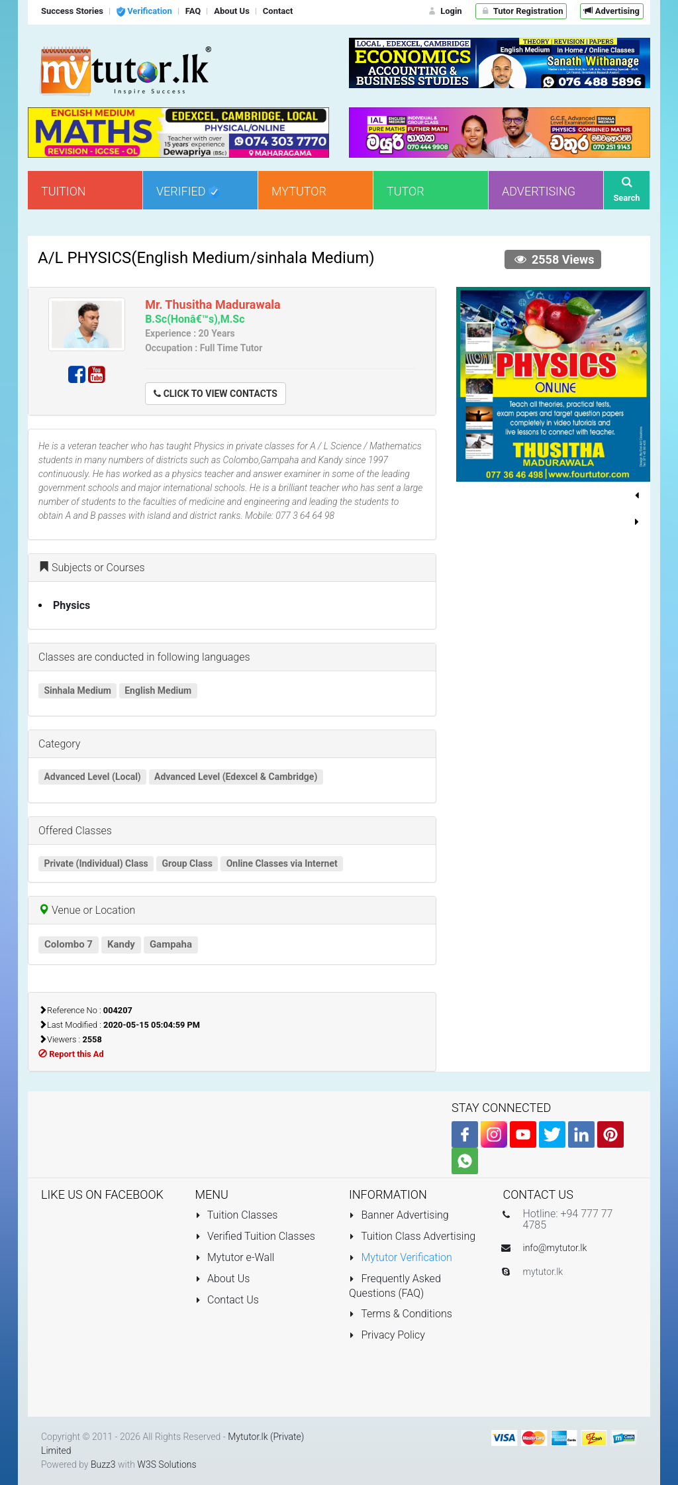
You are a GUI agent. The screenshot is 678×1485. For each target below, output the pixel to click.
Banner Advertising (399, 1215)
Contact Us (227, 1299)
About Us (222, 1278)
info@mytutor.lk (555, 1247)
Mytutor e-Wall (235, 1257)
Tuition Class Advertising (412, 1236)
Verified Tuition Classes (255, 1236)
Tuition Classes (236, 1215)
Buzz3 (103, 1464)
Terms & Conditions (400, 1313)
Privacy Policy (387, 1335)
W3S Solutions (166, 1464)
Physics (71, 605)
